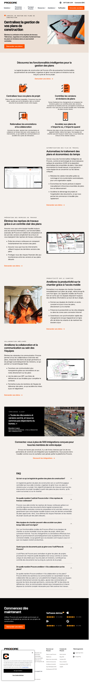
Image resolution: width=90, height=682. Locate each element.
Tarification (61, 8)
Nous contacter (63, 661)
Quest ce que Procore (51, 654)
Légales (61, 666)
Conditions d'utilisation (36, 679)
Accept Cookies (18, 670)
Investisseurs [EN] (64, 664)
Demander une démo (76, 8)
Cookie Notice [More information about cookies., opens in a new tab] (25, 667)
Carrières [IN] (63, 659)
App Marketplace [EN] (51, 666)
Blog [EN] (62, 656)
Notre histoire (63, 654)
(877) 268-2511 (68, 3)
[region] (18, 665)
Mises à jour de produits (51, 659)
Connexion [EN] (79, 3)
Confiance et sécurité (51, 664)
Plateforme (48, 656)
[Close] (32, 653)
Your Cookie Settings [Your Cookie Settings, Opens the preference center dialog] (18, 675)
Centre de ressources (51, 661)
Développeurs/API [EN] (51, 669)
